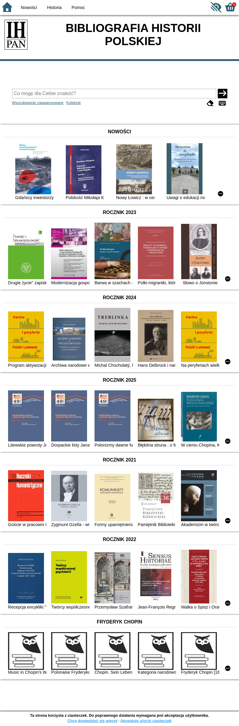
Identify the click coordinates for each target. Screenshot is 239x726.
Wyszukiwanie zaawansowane (38, 102)
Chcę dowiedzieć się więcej (92, 721)
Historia (54, 7)
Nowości (29, 7)
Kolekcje (73, 102)
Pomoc (78, 7)
